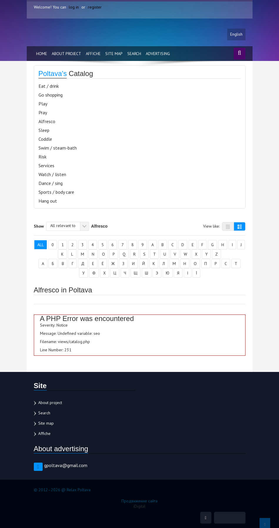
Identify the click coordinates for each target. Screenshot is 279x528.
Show (39, 226)
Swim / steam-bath (58, 148)
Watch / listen (52, 174)
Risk (42, 157)
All (40, 244)
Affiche (93, 53)
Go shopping (51, 95)
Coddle (45, 139)
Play (43, 104)
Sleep (44, 130)
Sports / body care (56, 192)
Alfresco (47, 121)
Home (41, 53)
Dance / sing (51, 183)
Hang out (48, 201)
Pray (43, 112)
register (95, 7)
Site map (114, 53)
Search (134, 53)
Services (46, 165)
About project (66, 53)
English (236, 34)
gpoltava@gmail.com (65, 465)
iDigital (139, 506)
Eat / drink (49, 86)
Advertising (158, 53)
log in (74, 7)
